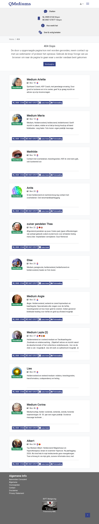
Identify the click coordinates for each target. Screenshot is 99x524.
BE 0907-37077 (52, 20)
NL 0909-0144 (51, 17)
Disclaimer (13, 490)
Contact (12, 488)
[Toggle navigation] (88, 4)
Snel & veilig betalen (52, 32)
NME (54, 511)
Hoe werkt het (52, 26)
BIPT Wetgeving (49, 499)
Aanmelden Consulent (18, 479)
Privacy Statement (16, 493)
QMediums (20, 4)
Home (11, 39)
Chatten (52, 11)
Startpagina (49, 64)
